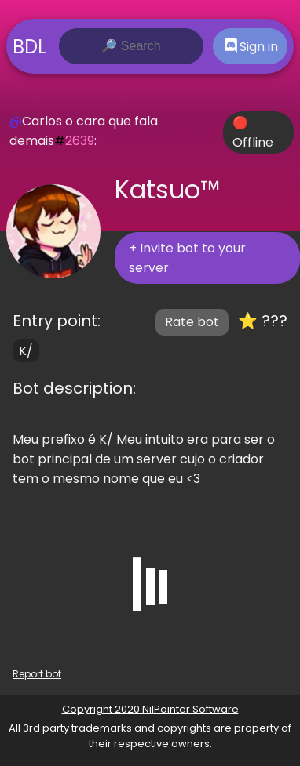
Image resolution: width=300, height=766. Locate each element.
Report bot (37, 674)
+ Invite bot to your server (187, 258)
